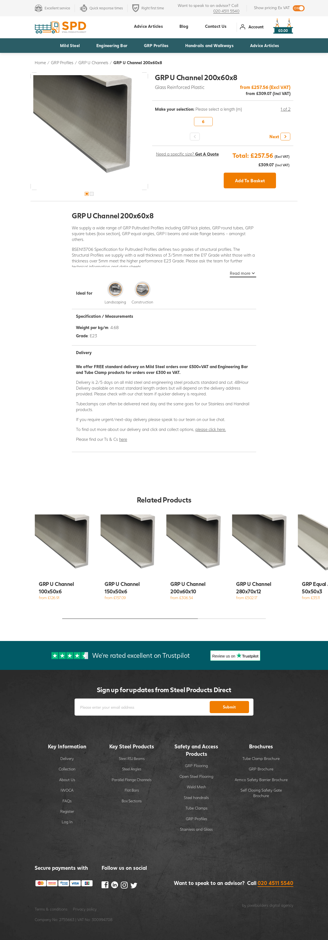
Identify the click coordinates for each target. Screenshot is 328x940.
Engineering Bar (111, 45)
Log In (67, 821)
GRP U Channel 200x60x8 (137, 62)
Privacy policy (85, 909)
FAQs (67, 800)
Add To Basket (250, 180)
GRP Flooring (196, 765)
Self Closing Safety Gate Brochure (261, 793)
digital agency (281, 905)
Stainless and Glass (196, 829)
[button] (279, 136)
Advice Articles (264, 45)
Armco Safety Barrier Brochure (261, 779)
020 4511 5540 (226, 11)
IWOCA (67, 790)
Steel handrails (196, 797)
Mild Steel (70, 45)
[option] (89, 131)
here (123, 439)
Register (67, 811)
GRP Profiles (156, 45)
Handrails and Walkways (209, 45)
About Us (67, 779)
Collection (67, 769)
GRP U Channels (93, 62)
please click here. (210, 429)
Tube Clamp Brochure (261, 758)
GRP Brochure (261, 769)
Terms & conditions (51, 909)
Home (40, 62)
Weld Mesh (196, 786)
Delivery (67, 758)
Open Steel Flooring (196, 776)
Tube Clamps (196, 808)
